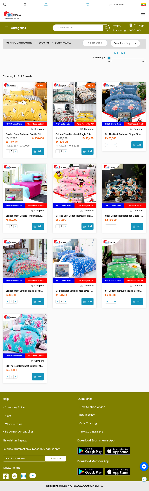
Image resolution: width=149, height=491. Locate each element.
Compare (37, 129)
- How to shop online (91, 407)
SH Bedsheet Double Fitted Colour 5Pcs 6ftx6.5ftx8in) (34, 216)
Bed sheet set (63, 42)
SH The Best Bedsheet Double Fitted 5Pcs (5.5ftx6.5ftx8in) (36, 366)
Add (38, 151)
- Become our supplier (18, 432)
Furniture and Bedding (19, 42)
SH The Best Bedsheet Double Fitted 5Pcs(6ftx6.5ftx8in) (84, 216)
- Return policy (86, 415)
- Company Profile (13, 407)
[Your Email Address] (24, 459)
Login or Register (115, 4)
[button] (144, 479)
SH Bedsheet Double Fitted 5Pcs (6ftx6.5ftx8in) (80, 291)
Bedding (44, 42)
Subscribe (56, 458)
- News (7, 416)
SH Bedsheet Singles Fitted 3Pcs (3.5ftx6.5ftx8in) (31, 291)
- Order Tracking (87, 423)
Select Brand (95, 42)
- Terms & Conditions (90, 432)
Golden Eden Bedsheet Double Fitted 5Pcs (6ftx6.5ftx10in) (36, 134)
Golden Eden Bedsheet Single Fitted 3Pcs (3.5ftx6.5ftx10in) (86, 134)
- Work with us (12, 424)
